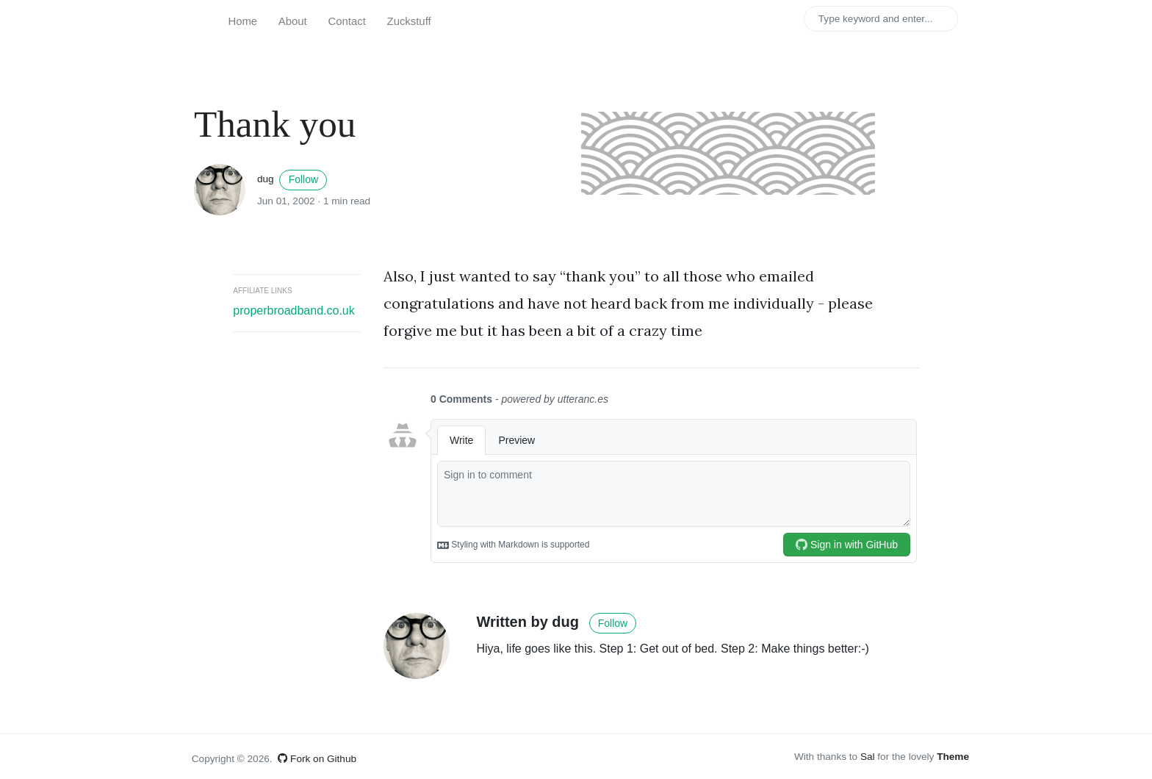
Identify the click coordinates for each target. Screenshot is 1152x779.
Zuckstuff (409, 21)
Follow (303, 179)
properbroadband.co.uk (293, 310)
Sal (867, 756)
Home (242, 21)
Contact (347, 21)
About (292, 21)
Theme (953, 756)
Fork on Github (317, 758)
